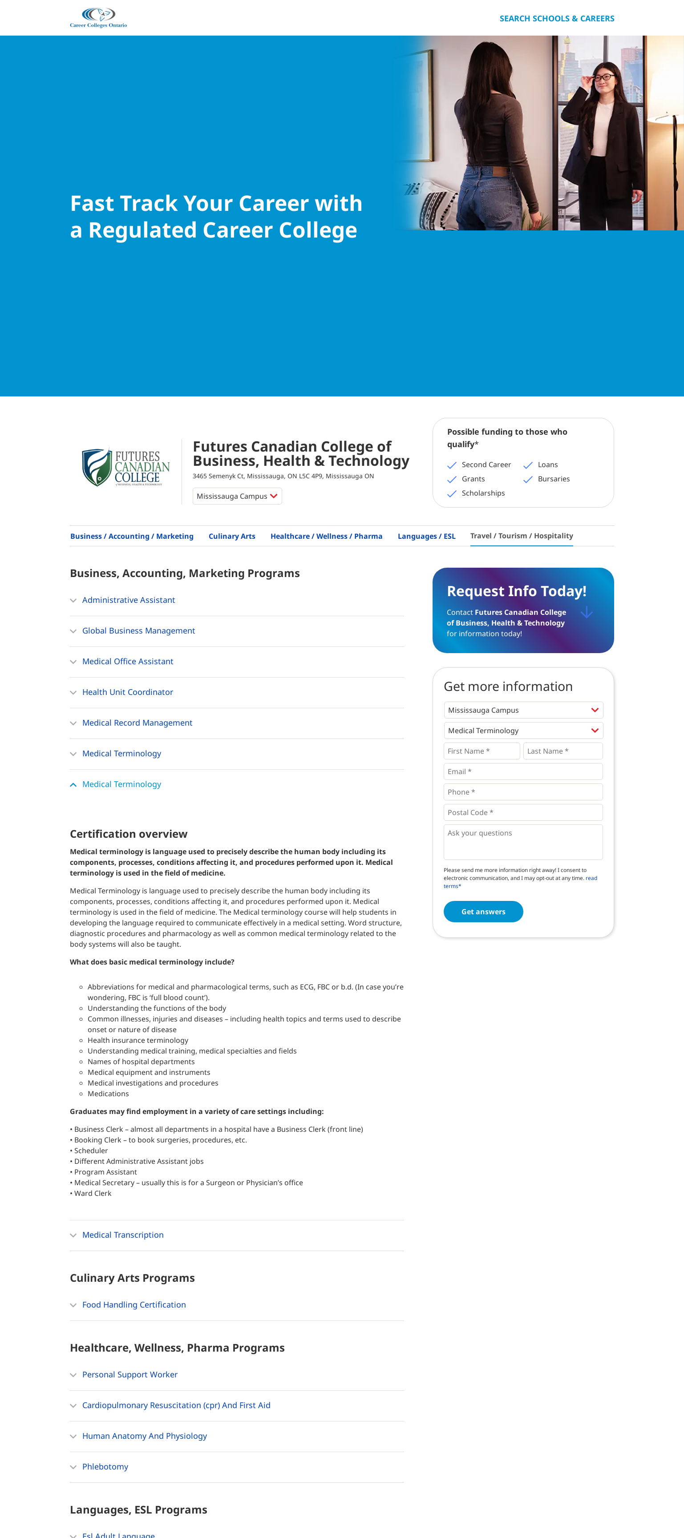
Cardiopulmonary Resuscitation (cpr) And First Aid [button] (170, 1163)
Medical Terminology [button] (115, 511)
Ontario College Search (586, 1510)
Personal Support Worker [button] (124, 1132)
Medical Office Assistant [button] (122, 419)
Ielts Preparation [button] (108, 1324)
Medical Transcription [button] (117, 992)
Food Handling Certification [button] (128, 1062)
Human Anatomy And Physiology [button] (138, 1193)
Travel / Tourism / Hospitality (521, 292)
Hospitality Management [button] (123, 1394)
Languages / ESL (427, 293)
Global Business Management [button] (132, 388)
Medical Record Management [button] (131, 480)
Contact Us (157, 1511)
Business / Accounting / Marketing (132, 293)
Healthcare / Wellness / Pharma (327, 293)
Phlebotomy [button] (99, 1224)
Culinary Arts (232, 293)
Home (80, 1511)
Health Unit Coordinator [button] (121, 449)
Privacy (197, 1511)
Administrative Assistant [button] (122, 357)
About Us (114, 1511)
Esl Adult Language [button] (112, 1294)
